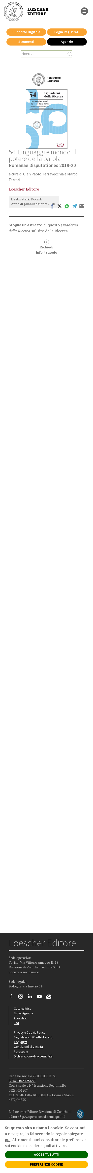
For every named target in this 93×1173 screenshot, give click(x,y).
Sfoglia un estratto (25, 224)
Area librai (20, 1018)
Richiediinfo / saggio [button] (46, 247)
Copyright (20, 1042)
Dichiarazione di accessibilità (33, 1056)
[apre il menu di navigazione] (84, 10)
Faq (16, 1023)
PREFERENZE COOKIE (46, 1164)
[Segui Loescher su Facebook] (13, 997)
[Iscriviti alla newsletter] (50, 997)
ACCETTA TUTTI (46, 1154)
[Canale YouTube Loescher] (41, 997)
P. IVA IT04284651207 (22, 1081)
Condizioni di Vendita (28, 1047)
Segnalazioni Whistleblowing (33, 1037)
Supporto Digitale (26, 32)
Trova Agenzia (23, 1013)
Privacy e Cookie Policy (29, 1032)
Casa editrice (22, 1008)
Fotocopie (21, 1051)
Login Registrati (66, 32)
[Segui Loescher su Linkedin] (32, 997)
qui (7, 1139)
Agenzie (67, 41)
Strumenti (26, 41)
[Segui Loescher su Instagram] (22, 997)
